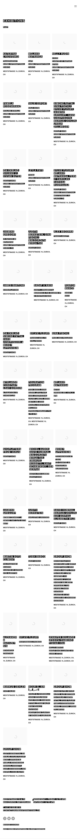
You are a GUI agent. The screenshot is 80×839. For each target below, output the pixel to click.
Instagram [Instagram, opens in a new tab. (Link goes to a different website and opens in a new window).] (4, 818)
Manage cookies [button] (11, 824)
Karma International (8, 6)
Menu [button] (75, 6)
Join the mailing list (9, 818)
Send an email (13, 818)
